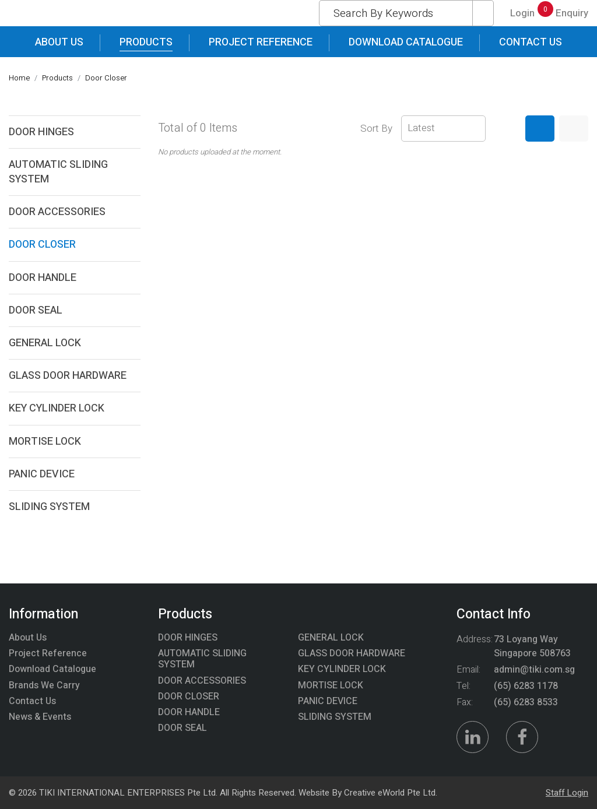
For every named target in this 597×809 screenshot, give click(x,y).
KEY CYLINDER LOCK (56, 408)
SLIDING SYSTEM (49, 507)
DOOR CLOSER (42, 244)
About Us (59, 42)
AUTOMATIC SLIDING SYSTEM (58, 172)
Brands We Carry (44, 685)
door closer (106, 77)
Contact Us (530, 42)
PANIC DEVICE (42, 474)
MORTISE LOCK (45, 441)
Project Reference (260, 42)
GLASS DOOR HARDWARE (68, 376)
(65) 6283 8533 (526, 702)
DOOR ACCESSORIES (57, 212)
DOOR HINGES (41, 132)
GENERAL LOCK (45, 343)
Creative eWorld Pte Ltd (390, 792)
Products (146, 42)
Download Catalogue (406, 42)
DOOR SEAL (35, 310)
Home (19, 77)
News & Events (40, 717)
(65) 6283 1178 (526, 686)
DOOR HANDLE (42, 278)
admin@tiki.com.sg (534, 670)
